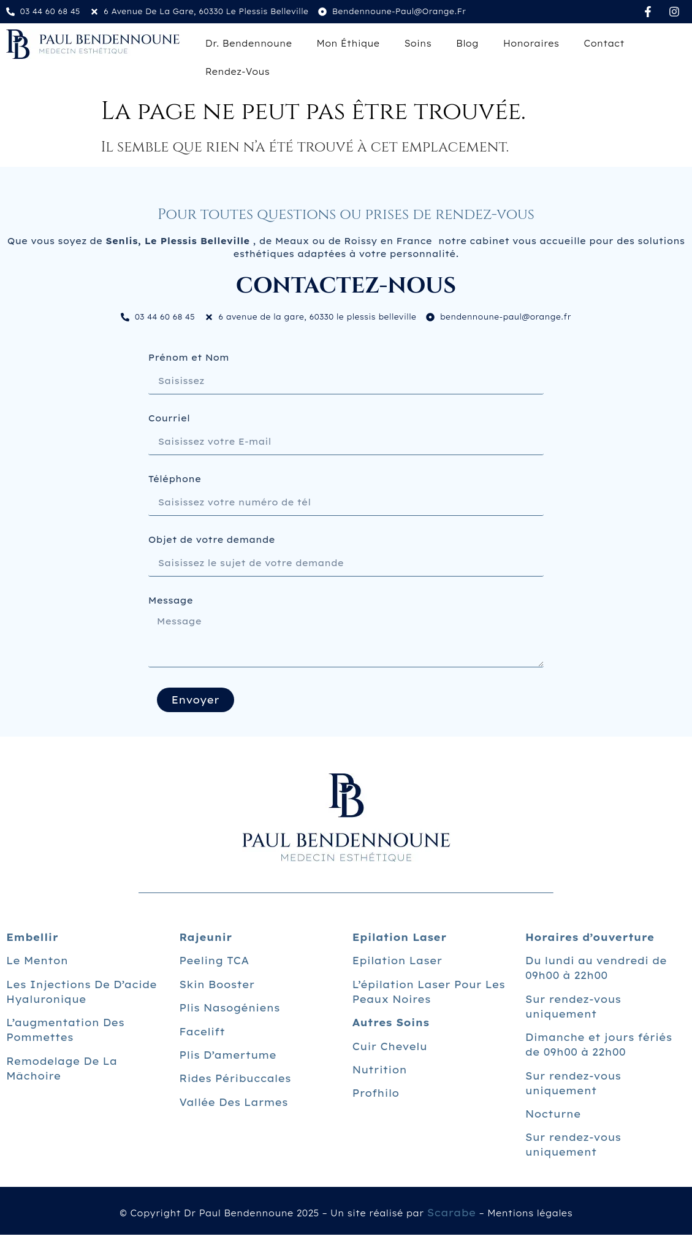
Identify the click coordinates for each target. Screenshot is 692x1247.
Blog (467, 43)
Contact (604, 43)
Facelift (202, 1032)
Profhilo (376, 1093)
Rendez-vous (237, 71)
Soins (418, 43)
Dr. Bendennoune (248, 43)
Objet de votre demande (211, 540)
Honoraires (531, 43)
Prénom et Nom (188, 358)
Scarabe (451, 1213)
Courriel (169, 419)
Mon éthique (347, 43)
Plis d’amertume (227, 1055)
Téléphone (174, 480)
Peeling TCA (214, 960)
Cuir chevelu (389, 1046)
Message (170, 601)
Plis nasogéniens (229, 1008)
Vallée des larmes (233, 1102)
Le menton (37, 960)
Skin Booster (216, 984)
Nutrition (379, 1070)
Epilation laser (397, 960)
